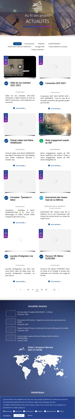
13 (41, 290)
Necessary (8, 411)
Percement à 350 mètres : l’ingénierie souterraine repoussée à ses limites (41, 321)
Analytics (40, 411)
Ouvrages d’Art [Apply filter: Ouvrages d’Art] (39, 47)
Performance (29, 411)
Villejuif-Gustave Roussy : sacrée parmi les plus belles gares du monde (42, 328)
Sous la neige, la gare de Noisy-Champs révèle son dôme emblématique (38, 337)
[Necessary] (4, 411)
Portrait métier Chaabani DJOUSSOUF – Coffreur (35, 312)
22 (54, 290)
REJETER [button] (30, 415)
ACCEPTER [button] (19, 415)
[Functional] (14, 411)
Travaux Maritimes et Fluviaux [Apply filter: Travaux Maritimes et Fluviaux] (57, 47)
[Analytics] (36, 411)
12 (37, 290)
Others (61, 411)
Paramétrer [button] (7, 415)
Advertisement (51, 411)
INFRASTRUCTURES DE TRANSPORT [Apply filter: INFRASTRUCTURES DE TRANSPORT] (19, 47)
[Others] (58, 411)
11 (32, 290)
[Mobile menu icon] (4, 6)
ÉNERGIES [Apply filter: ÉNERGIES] (41, 44)
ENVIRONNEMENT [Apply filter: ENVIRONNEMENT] (54, 44)
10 (28, 290)
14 (46, 290)
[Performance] (24, 411)
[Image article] (11, 314)
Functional (18, 411)
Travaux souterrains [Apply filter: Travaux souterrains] (37, 49)
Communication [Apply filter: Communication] (29, 44)
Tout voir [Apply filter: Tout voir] (17, 44)
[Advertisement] (45, 411)
